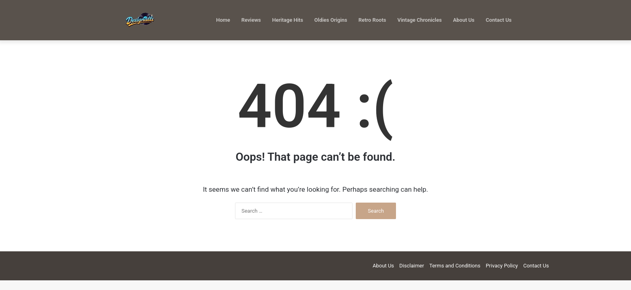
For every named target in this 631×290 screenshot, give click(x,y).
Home (223, 20)
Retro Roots (372, 20)
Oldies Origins (330, 20)
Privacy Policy (502, 266)
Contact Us (498, 20)
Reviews (251, 20)
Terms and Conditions (454, 266)
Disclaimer (411, 266)
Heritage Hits (287, 20)
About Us (463, 20)
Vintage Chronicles (419, 20)
